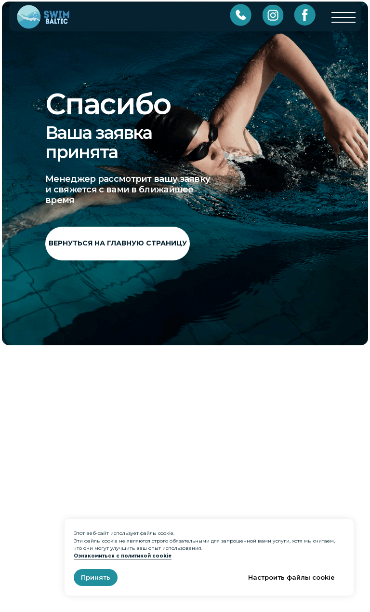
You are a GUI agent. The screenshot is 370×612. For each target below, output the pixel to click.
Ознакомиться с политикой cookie (123, 556)
